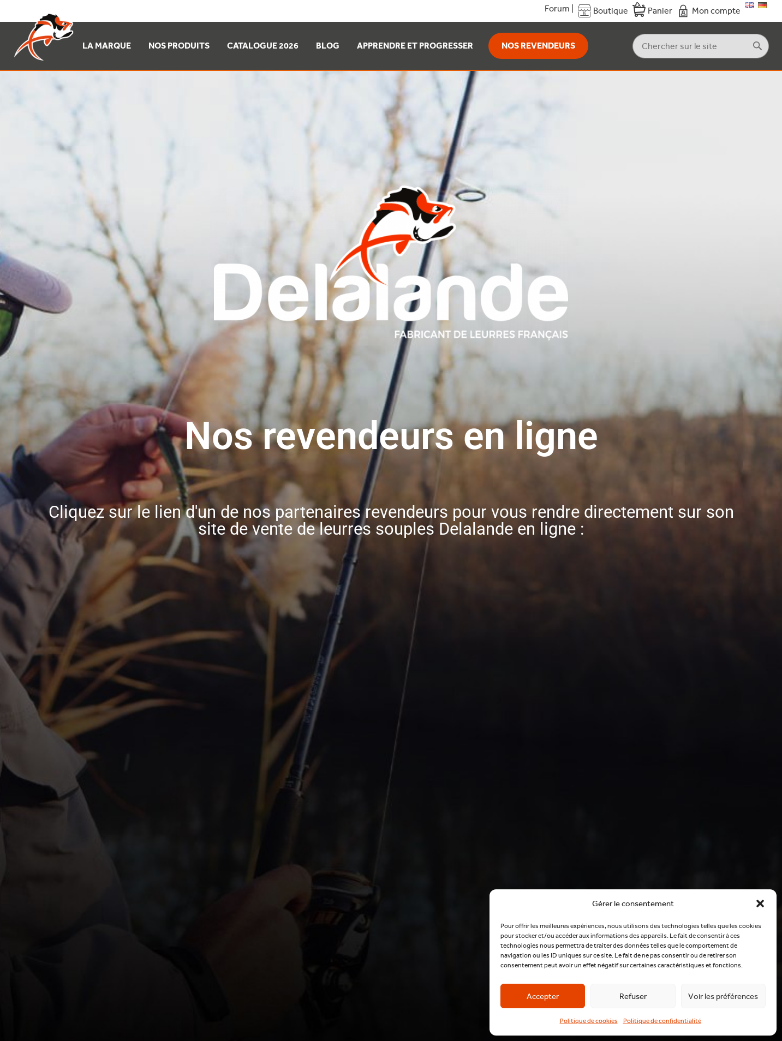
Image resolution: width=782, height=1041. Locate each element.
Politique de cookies (589, 1021)
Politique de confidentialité (662, 1021)
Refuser (633, 996)
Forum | (559, 8)
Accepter (543, 996)
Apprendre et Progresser (415, 45)
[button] (760, 903)
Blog (327, 45)
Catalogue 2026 (263, 45)
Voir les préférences (723, 996)
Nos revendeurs (538, 45)
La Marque (106, 45)
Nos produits (179, 45)
